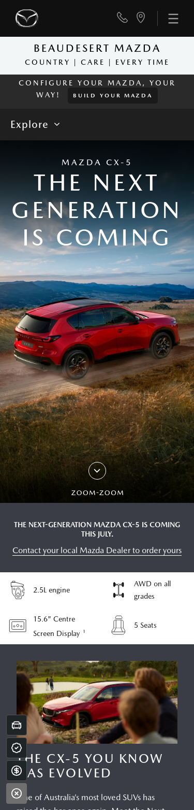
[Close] (16, 793)
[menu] (167, 18)
